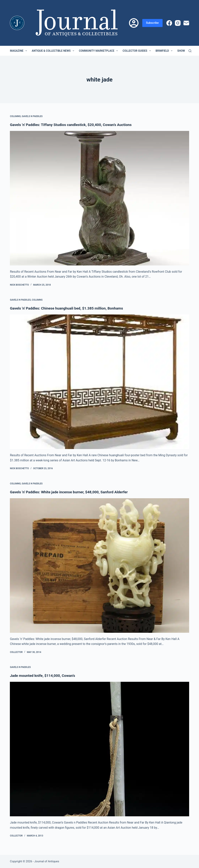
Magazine (19, 50)
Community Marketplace (99, 50)
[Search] (190, 50)
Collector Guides (137, 50)
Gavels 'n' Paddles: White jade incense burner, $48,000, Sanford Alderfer (71, 492)
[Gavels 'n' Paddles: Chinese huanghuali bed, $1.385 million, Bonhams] (99, 381)
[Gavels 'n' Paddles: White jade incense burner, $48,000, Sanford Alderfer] (99, 565)
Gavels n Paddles (32, 116)
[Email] (186, 23)
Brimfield (165, 50)
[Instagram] (178, 23)
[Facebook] (169, 23)
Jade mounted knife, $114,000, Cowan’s (44, 675)
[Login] (133, 23)
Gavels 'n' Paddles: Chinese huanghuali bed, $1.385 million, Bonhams (68, 308)
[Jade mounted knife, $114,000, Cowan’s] (99, 749)
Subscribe (152, 23)
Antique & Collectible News (54, 50)
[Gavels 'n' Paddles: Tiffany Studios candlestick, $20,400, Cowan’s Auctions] (99, 198)
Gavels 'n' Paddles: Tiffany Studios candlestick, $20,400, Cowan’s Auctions (73, 124)
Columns (15, 116)
